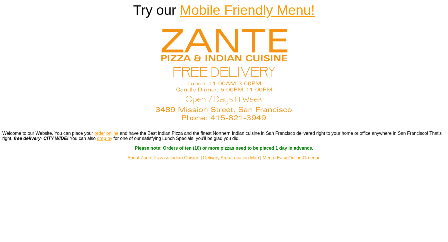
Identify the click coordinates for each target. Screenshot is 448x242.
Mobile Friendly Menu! (247, 10)
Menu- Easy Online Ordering (292, 153)
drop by (104, 134)
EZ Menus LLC (224, 226)
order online (106, 129)
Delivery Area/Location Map (231, 153)
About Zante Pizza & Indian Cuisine (163, 153)
